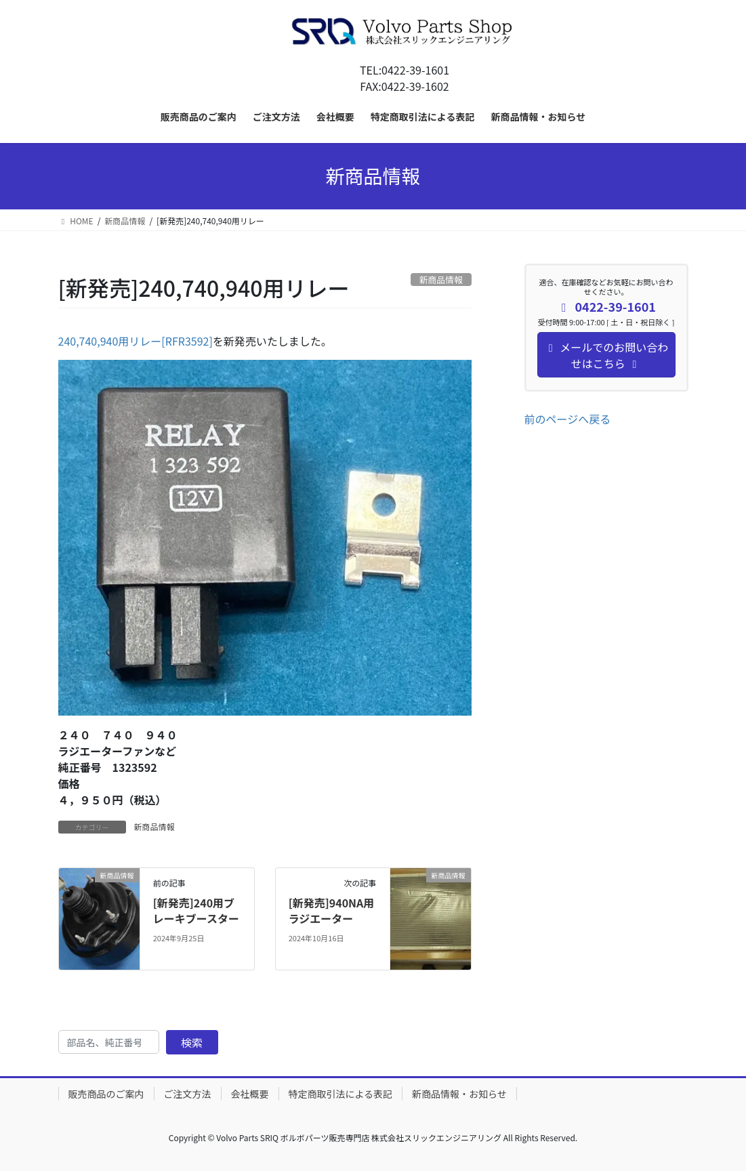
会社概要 (250, 1094)
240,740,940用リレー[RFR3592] (135, 341)
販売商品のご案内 (106, 1094)
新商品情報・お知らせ (459, 1094)
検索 (192, 1042)
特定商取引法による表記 (341, 1094)
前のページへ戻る (567, 419)
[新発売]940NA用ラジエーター (332, 910)
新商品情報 (154, 826)
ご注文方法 (187, 1094)
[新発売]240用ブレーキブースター (196, 910)
